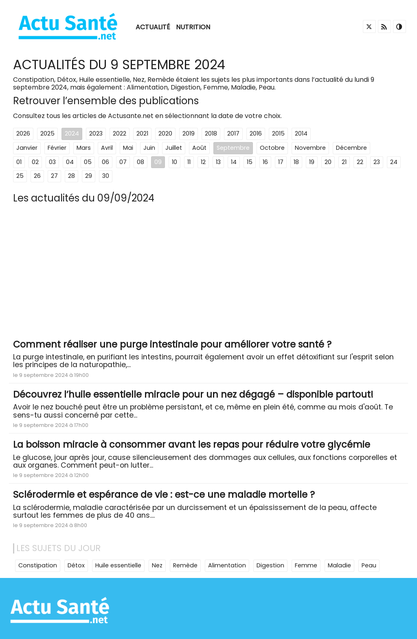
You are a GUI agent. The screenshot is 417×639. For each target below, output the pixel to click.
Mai (128, 148)
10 (174, 162)
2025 (47, 133)
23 (376, 162)
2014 (301, 133)
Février (57, 148)
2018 (211, 133)
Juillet (173, 148)
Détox (76, 565)
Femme (306, 565)
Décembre (351, 148)
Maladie (339, 565)
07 (123, 162)
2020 (165, 133)
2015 (278, 133)
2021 (142, 133)
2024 (72, 133)
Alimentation (227, 565)
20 (328, 162)
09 (158, 162)
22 (360, 162)
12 (203, 162)
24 (393, 162)
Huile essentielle (118, 565)
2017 (233, 133)
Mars (84, 148)
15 (249, 162)
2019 (188, 133)
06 (105, 162)
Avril (107, 148)
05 (88, 162)
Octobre (272, 148)
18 (296, 162)
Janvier (26, 148)
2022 (119, 133)
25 (20, 176)
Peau (369, 565)
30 (105, 176)
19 (311, 162)
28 (71, 176)
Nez (157, 565)
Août (199, 148)
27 (54, 176)
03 (52, 162)
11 (189, 162)
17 (280, 162)
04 (70, 162)
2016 (256, 133)
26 (37, 176)
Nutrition (193, 27)
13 (218, 162)
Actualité (153, 27)
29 (88, 176)
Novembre (310, 148)
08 (140, 162)
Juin (149, 148)
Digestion (270, 565)
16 (265, 162)
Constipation (37, 565)
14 (234, 162)
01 (19, 162)
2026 (23, 133)
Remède (185, 565)
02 (35, 162)
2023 (96, 133)
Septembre (233, 148)
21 (344, 162)
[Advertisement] (208, 274)
